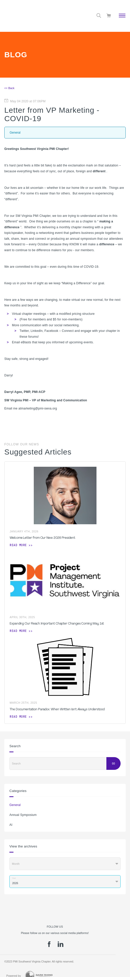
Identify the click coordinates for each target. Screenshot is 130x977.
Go (113, 763)
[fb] (49, 945)
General (15, 805)
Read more (18, 545)
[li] (60, 945)
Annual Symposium (23, 815)
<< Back (9, 88)
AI (10, 825)
